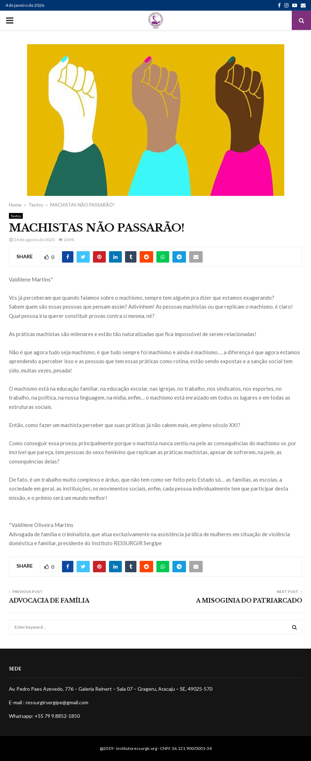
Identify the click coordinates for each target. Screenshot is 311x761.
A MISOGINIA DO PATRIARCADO (249, 600)
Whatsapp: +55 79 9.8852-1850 (44, 716)
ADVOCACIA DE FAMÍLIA (49, 600)
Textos (16, 216)
